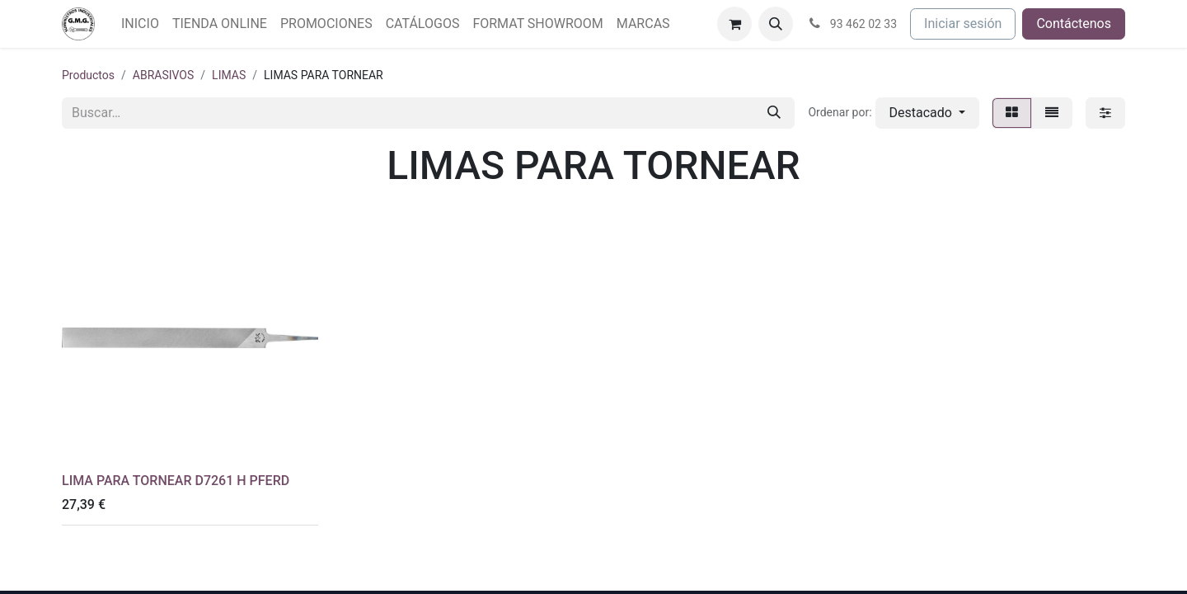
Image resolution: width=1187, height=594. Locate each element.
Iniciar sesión (963, 23)
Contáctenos (1073, 23)
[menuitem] (140, 23)
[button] (775, 24)
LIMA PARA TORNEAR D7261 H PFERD (175, 480)
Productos (88, 75)
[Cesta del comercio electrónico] (734, 24)
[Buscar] (774, 113)
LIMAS (229, 75)
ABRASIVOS (164, 75)
